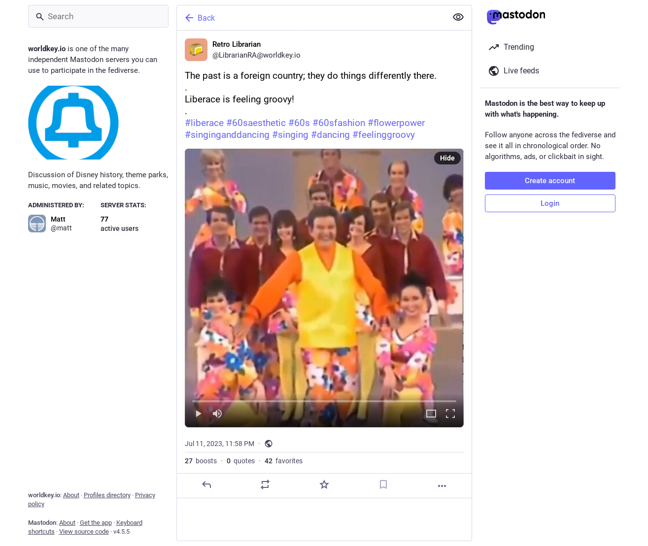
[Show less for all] (458, 17)
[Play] (198, 414)
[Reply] (206, 484)
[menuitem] (324, 288)
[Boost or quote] (265, 484)
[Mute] (217, 414)
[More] (442, 486)
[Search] (98, 16)
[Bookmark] (383, 484)
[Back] (311, 17)
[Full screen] (450, 414)
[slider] (324, 399)
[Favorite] (324, 484)
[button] (324, 287)
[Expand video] (431, 414)
